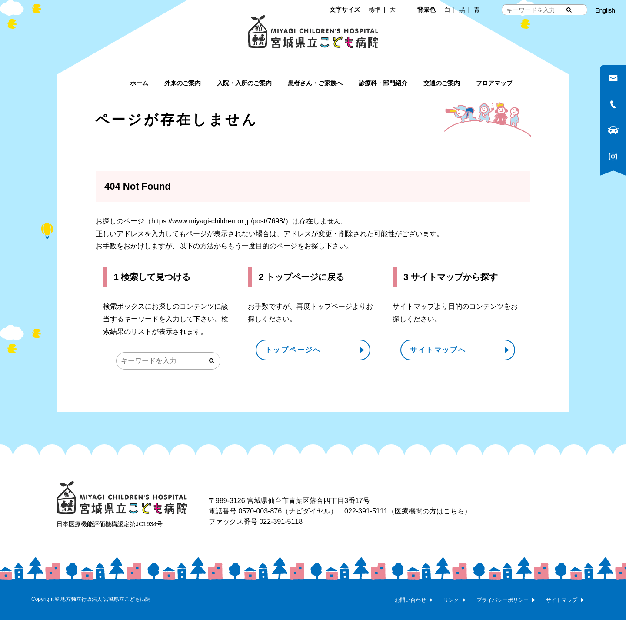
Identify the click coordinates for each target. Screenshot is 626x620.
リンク (451, 600)
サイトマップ (561, 600)
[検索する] (569, 10)
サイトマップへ (438, 349)
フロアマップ (494, 83)
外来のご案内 (182, 83)
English (605, 10)
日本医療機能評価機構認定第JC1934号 (110, 523)
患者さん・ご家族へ (315, 83)
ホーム (139, 83)
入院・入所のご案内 (244, 83)
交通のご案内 (441, 83)
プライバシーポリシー (502, 600)
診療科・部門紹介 (383, 83)
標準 (375, 9)
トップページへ (293, 349)
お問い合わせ (410, 600)
